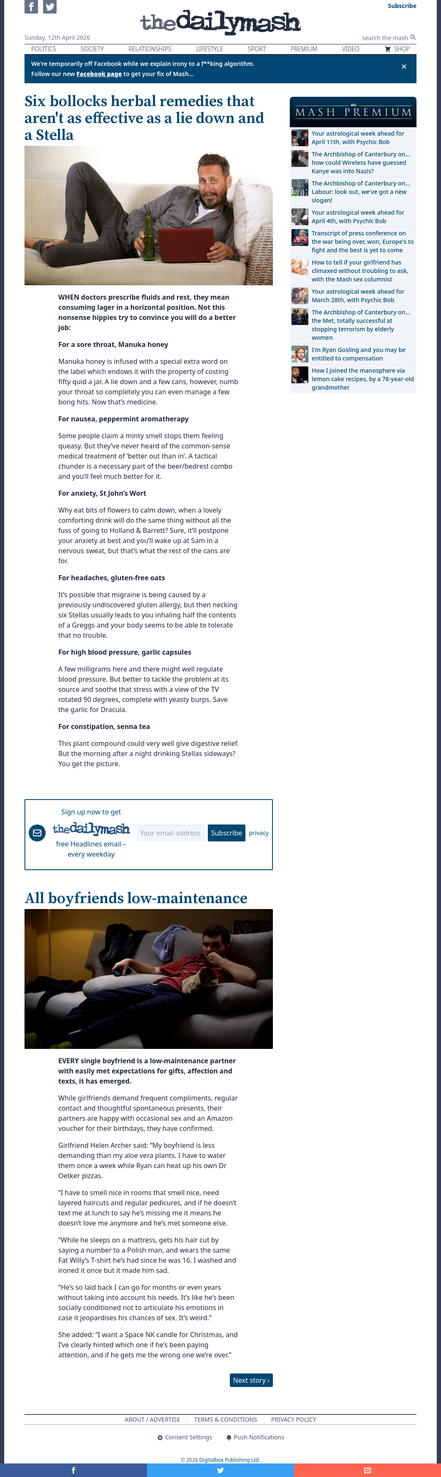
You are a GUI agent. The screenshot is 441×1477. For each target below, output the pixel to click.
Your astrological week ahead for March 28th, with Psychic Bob (358, 295)
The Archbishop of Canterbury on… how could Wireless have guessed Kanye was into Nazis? (361, 162)
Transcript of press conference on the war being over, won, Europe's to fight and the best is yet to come (363, 241)
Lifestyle (209, 49)
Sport (257, 49)
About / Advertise (152, 1419)
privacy (259, 833)
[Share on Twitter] (220, 1470)
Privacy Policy (293, 1419)
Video (350, 49)
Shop (397, 49)
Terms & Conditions (225, 1419)
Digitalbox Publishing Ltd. (229, 1459)
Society (92, 49)
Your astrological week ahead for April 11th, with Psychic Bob (358, 137)
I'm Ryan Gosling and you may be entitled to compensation (359, 354)
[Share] (367, 1470)
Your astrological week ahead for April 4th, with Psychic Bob (358, 216)
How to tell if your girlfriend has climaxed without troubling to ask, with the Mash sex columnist (360, 270)
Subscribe (226, 833)
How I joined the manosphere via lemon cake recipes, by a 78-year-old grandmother (363, 378)
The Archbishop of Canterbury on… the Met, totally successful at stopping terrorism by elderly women (361, 324)
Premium (304, 49)
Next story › (251, 1380)
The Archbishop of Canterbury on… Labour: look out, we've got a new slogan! (361, 191)
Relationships (150, 49)
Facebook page (99, 74)
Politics (43, 49)
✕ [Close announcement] (404, 66)
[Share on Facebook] (73, 1470)
